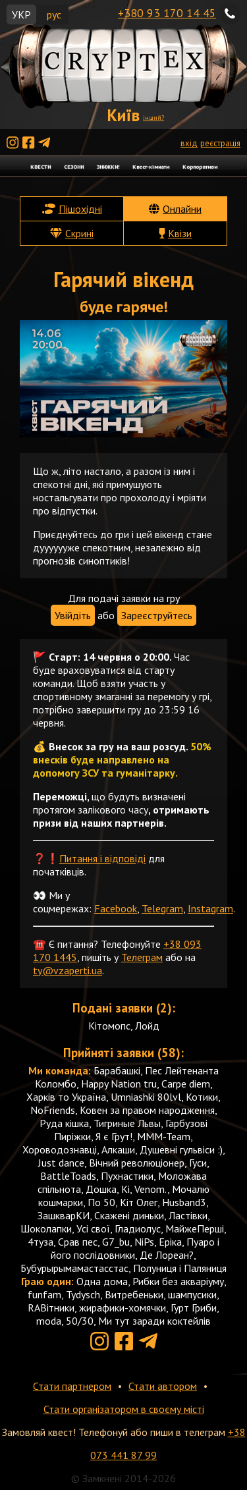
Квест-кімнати (150, 166)
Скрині (79, 233)
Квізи (180, 233)
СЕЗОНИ (74, 166)
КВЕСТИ (40, 166)
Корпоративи (199, 166)
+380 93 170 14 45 (167, 12)
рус (54, 14)
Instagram (210, 908)
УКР (21, 14)
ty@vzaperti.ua (67, 970)
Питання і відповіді (102, 858)
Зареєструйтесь (156, 615)
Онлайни (182, 208)
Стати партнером (72, 1386)
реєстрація (220, 143)
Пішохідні (80, 208)
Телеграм (142, 957)
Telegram (162, 908)
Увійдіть (73, 615)
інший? (153, 117)
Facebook (115, 908)
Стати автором (162, 1386)
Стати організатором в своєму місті (123, 1409)
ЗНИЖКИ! (108, 166)
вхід (189, 143)
